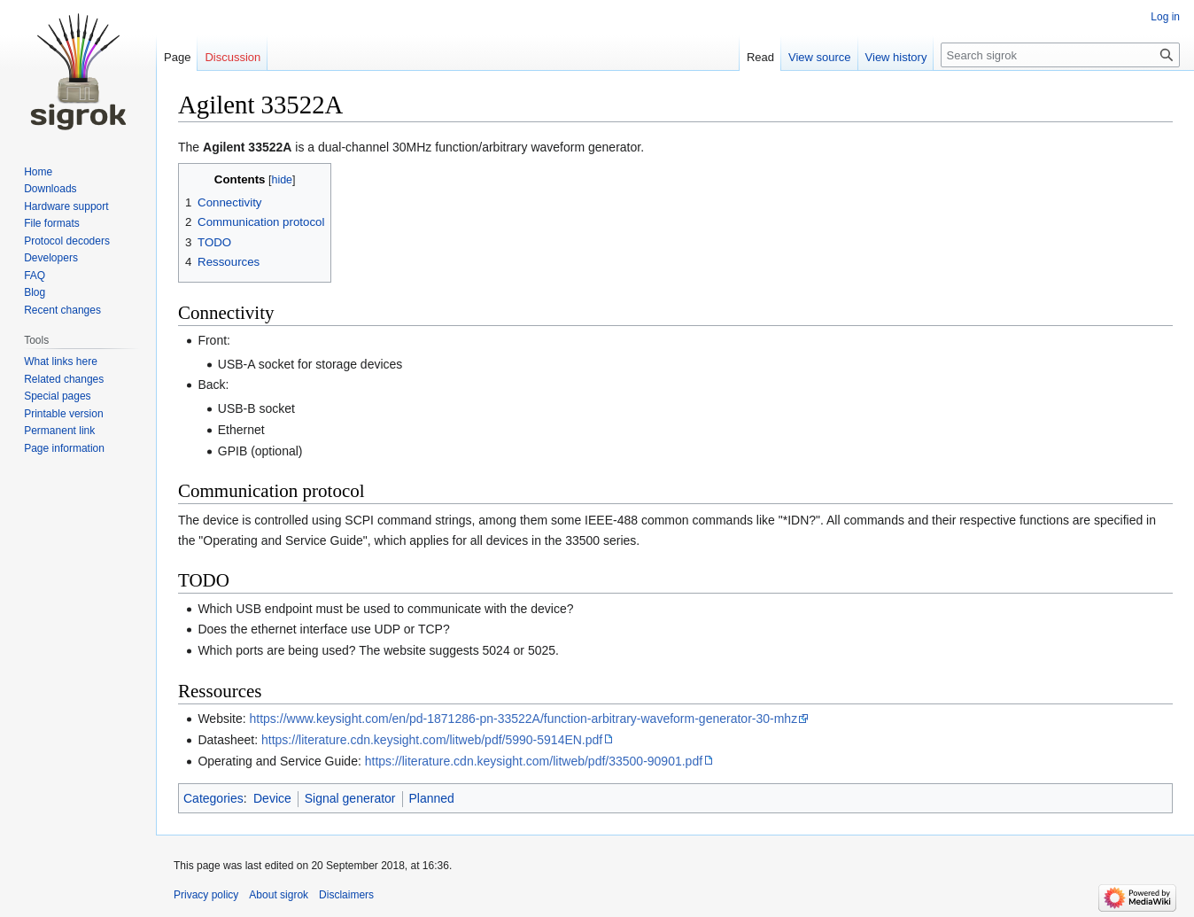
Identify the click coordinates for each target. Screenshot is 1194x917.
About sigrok (278, 895)
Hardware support (66, 206)
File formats (52, 223)
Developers (51, 258)
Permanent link (59, 430)
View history (896, 57)
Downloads (50, 189)
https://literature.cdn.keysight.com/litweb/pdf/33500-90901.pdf (533, 761)
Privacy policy (206, 895)
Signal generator (350, 798)
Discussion (232, 57)
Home (38, 172)
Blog (34, 292)
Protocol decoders (67, 241)
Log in (1165, 17)
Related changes (64, 379)
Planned (431, 798)
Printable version (63, 414)
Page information (64, 448)
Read (760, 57)
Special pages (57, 396)
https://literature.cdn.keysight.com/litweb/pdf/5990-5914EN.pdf (431, 740)
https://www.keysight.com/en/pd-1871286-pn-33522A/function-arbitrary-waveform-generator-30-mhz (524, 718)
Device (272, 798)
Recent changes (62, 310)
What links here (60, 361)
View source (819, 57)
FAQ (34, 275)
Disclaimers (346, 895)
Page (177, 57)
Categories (213, 798)
